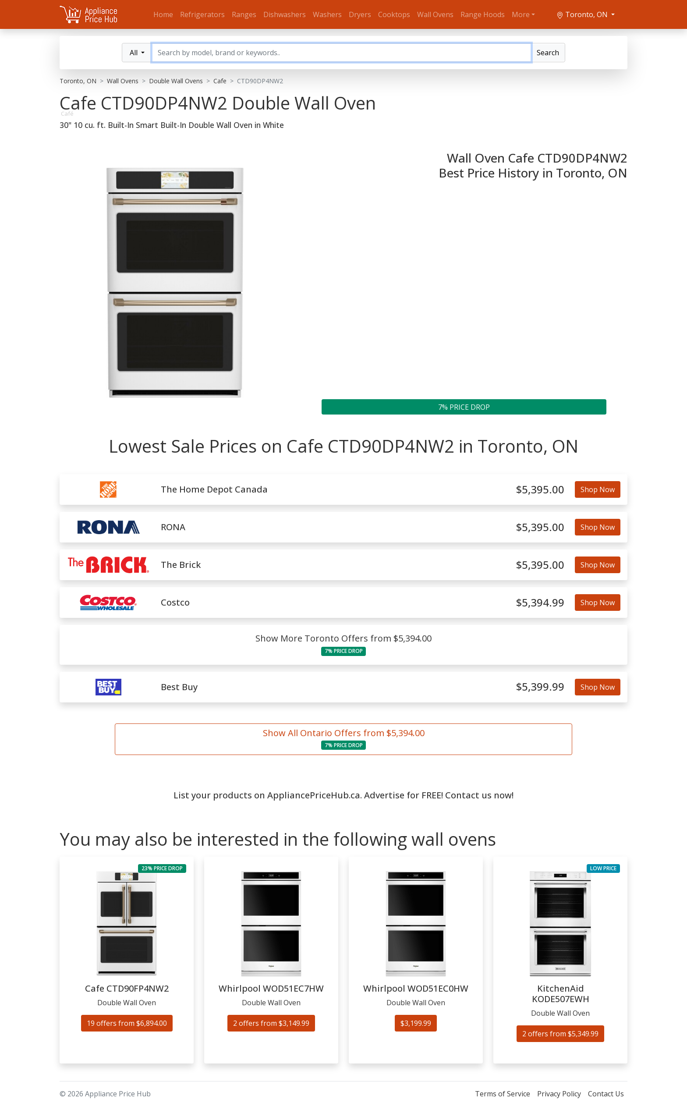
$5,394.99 (540, 602)
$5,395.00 (540, 489)
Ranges (244, 14)
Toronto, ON (582, 14)
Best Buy (179, 687)
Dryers (360, 14)
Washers (327, 14)
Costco (175, 602)
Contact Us (606, 1094)
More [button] (521, 14)
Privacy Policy (559, 1094)
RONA (173, 527)
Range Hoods (482, 14)
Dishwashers (284, 14)
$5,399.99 (540, 687)
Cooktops (394, 14)
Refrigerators (202, 14)
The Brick (181, 565)
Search (548, 52)
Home (163, 14)
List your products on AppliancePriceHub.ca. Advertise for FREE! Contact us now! (343, 795)
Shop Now (598, 489)
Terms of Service (502, 1094)
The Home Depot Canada (214, 489)
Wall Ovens (435, 14)
